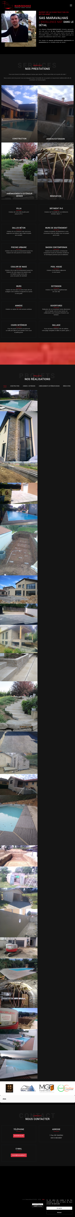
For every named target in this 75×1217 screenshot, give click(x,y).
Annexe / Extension (29, 386)
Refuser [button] (59, 1212)
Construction (14, 386)
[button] (1, 1104)
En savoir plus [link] (56, 1204)
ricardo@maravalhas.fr (19, 1155)
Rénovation (66, 386)
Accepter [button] (59, 1208)
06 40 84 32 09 (18, 1136)
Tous (5, 386)
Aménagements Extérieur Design (49, 386)
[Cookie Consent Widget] (59, 1206)
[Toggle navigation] (71, 5)
